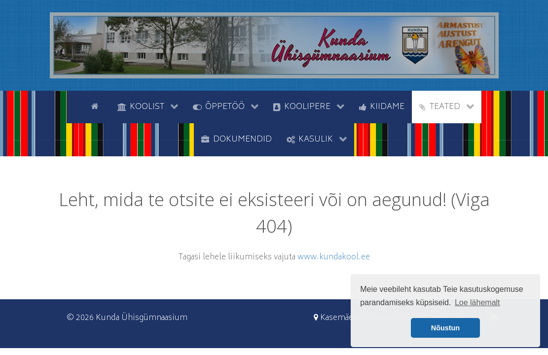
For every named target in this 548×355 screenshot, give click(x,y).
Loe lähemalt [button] (477, 302)
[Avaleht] (97, 106)
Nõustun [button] (445, 328)
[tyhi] (75, 106)
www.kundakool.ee (333, 257)
